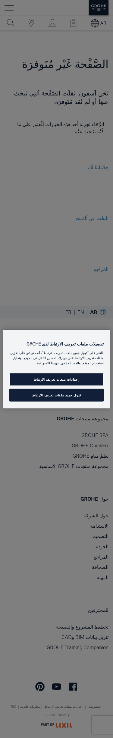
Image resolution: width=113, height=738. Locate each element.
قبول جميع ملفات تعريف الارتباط (56, 395)
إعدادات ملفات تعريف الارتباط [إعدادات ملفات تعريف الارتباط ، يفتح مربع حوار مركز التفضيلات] (56, 379)
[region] (56, 369)
